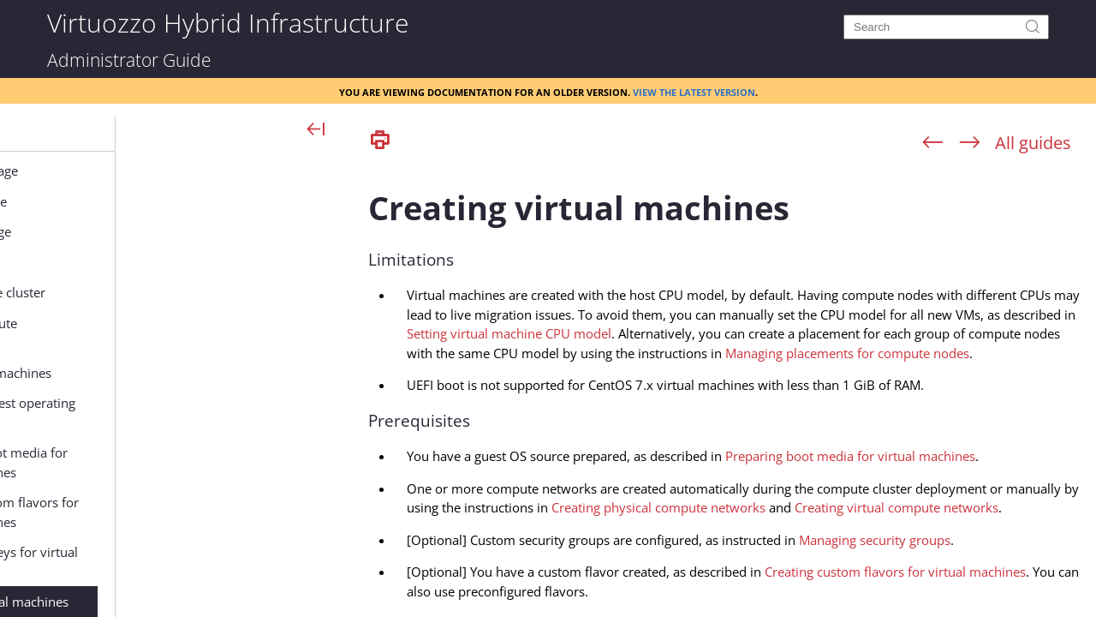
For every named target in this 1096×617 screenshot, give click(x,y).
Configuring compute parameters (186, 332)
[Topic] (728, 388)
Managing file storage (161, 262)
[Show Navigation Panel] (316, 130)
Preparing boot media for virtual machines (224, 462)
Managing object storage (170, 231)
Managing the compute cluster (187, 292)
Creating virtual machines (225, 601)
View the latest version (694, 90)
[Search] (946, 27)
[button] (82, 133)
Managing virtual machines (203, 372)
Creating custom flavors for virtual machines (230, 512)
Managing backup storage (173, 170)
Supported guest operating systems (228, 412)
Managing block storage (168, 201)
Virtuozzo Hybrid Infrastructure (227, 22)
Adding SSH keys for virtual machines (229, 561)
